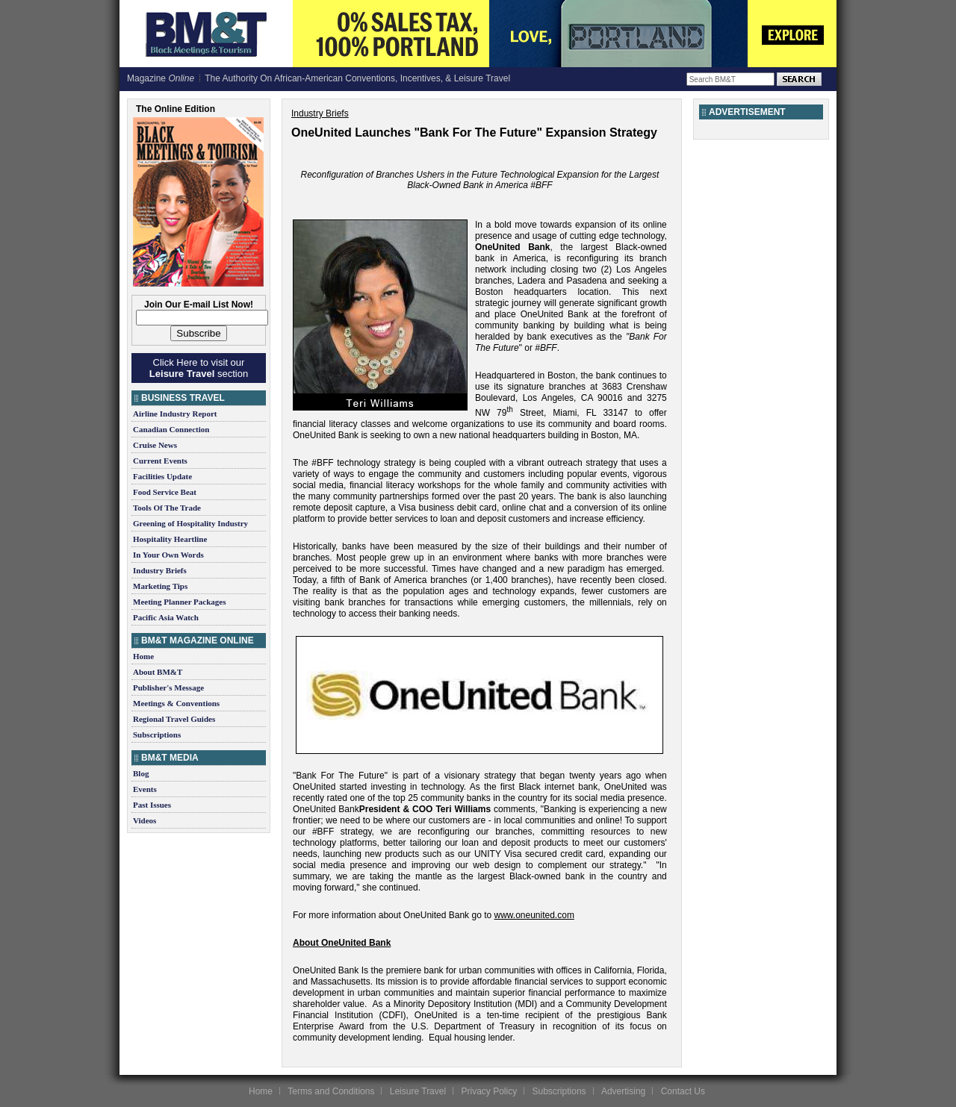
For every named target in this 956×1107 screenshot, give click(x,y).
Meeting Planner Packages (179, 601)
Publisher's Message (168, 687)
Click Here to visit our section (198, 368)
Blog (141, 773)
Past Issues (152, 804)
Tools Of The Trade (167, 507)
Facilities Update (162, 476)
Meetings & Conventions (176, 703)
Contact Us (683, 1091)
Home (143, 656)
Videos (144, 820)
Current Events (160, 460)
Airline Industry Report (175, 413)
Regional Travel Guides (174, 718)
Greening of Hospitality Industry (190, 523)
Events (145, 789)
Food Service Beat (164, 491)
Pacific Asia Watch (166, 617)
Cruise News (155, 444)
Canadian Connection (171, 429)
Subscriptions (157, 734)
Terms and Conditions (331, 1091)
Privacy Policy (489, 1091)
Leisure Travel (418, 1091)
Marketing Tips (160, 585)
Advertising (623, 1091)
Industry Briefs (160, 570)
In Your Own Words (168, 554)
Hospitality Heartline (170, 538)
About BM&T (157, 671)
